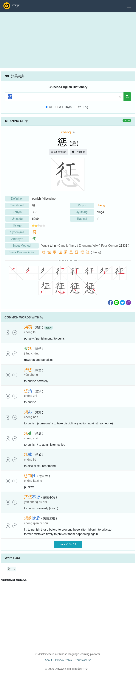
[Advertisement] (68, 40)
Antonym (17, 238)
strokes (58, 151)
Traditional (17, 205)
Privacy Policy (63, 660)
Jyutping (82, 212)
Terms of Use (83, 660)
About (48, 660)
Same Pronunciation (21, 252)
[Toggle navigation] (128, 5)
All (50, 107)
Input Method (21, 245)
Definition (17, 198)
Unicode (17, 218)
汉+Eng (83, 107)
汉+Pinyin (65, 107)
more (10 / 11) (68, 544)
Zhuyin (17, 212)
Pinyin (82, 205)
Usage (17, 225)
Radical (82, 218)
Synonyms (17, 232)
